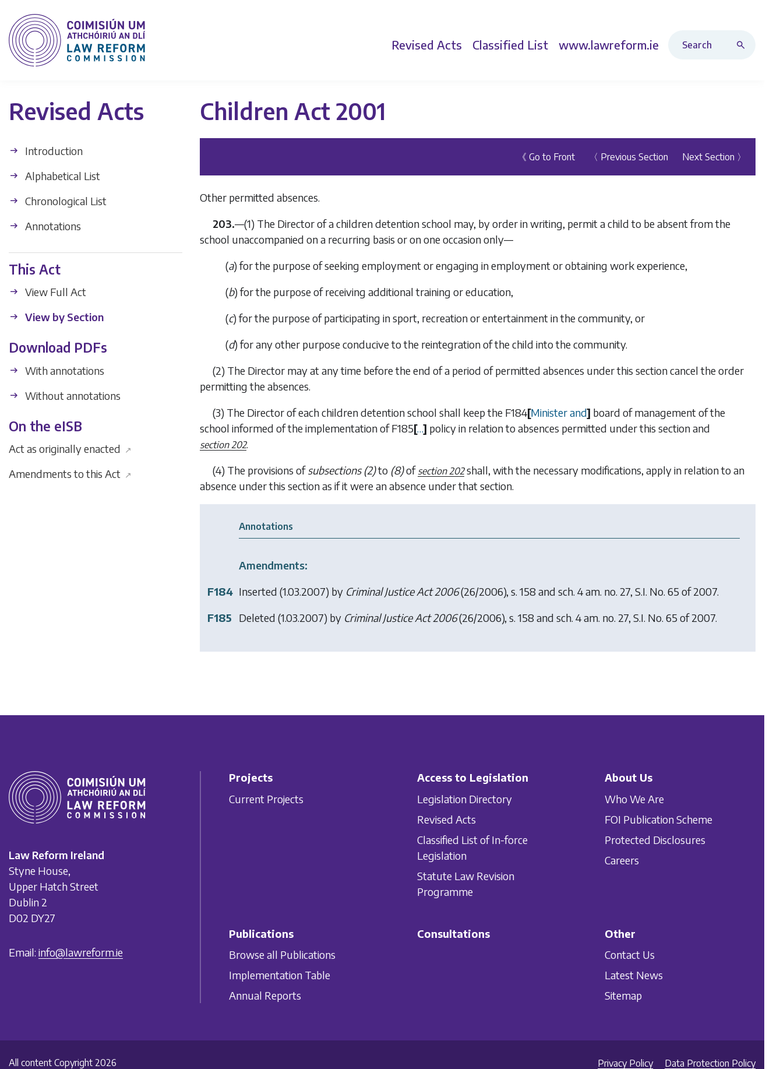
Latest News (634, 975)
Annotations (45, 225)
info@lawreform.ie (80, 952)
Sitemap (623, 995)
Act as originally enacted (70, 448)
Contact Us (630, 954)
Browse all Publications (282, 954)
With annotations (56, 370)
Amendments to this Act (70, 473)
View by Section (56, 316)
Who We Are (634, 799)
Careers (622, 860)
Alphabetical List (54, 175)
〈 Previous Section (628, 156)
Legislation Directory (464, 799)
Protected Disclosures (655, 839)
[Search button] (743, 44)
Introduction (46, 150)
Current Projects (266, 799)
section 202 (223, 444)
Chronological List (58, 200)
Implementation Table (279, 975)
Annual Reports (265, 995)
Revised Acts (446, 819)
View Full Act (47, 291)
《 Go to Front (546, 156)
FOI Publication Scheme (658, 819)
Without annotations (65, 395)
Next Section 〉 (714, 156)
